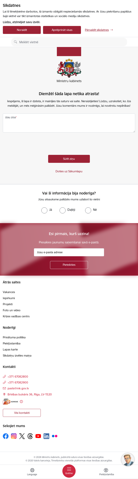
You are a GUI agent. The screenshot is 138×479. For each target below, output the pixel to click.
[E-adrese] (10, 401)
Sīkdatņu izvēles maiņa (17, 355)
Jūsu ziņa (10, 117)
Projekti (8, 304)
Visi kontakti (22, 413)
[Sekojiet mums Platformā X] (22, 436)
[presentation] (31, 144)
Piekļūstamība (11, 343)
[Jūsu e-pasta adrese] (69, 252)
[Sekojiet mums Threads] (30, 436)
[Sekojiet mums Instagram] (14, 436)
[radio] (46, 209)
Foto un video (11, 310)
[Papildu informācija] (21, 401)
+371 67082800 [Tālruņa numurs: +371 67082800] (18, 376)
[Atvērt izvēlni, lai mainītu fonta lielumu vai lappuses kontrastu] (106, 472)
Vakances (9, 292)
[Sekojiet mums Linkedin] (46, 436)
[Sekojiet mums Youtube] (38, 436)
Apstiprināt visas (62, 30)
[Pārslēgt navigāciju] (69, 471)
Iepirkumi (9, 298)
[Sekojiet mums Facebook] (6, 436)
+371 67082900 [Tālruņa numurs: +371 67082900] (18, 382)
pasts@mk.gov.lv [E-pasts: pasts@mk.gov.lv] (18, 388)
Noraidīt (22, 30)
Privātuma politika (14, 337)
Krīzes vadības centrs (16, 316)
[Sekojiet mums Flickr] (54, 436)
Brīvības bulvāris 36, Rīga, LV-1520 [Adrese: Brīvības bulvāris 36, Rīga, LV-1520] (30, 394)
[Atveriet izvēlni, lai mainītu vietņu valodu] (32, 472)
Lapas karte (10, 349)
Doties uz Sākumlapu (69, 171)
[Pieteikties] (69, 265)
